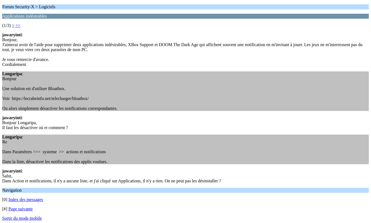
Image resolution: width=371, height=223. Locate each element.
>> (17, 25)
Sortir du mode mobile (22, 218)
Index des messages (26, 199)
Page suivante (21, 209)
